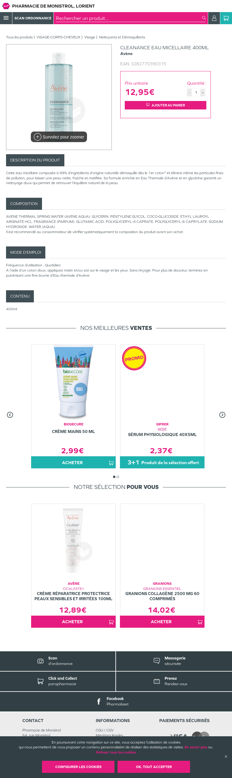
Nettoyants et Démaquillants (122, 37)
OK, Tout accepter (154, 767)
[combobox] (129, 18)
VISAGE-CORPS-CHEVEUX (58, 37)
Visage (89, 37)
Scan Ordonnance (32, 18)
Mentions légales (109, 735)
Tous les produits (19, 37)
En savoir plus (196, 747)
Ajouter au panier (165, 105)
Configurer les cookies (78, 767)
